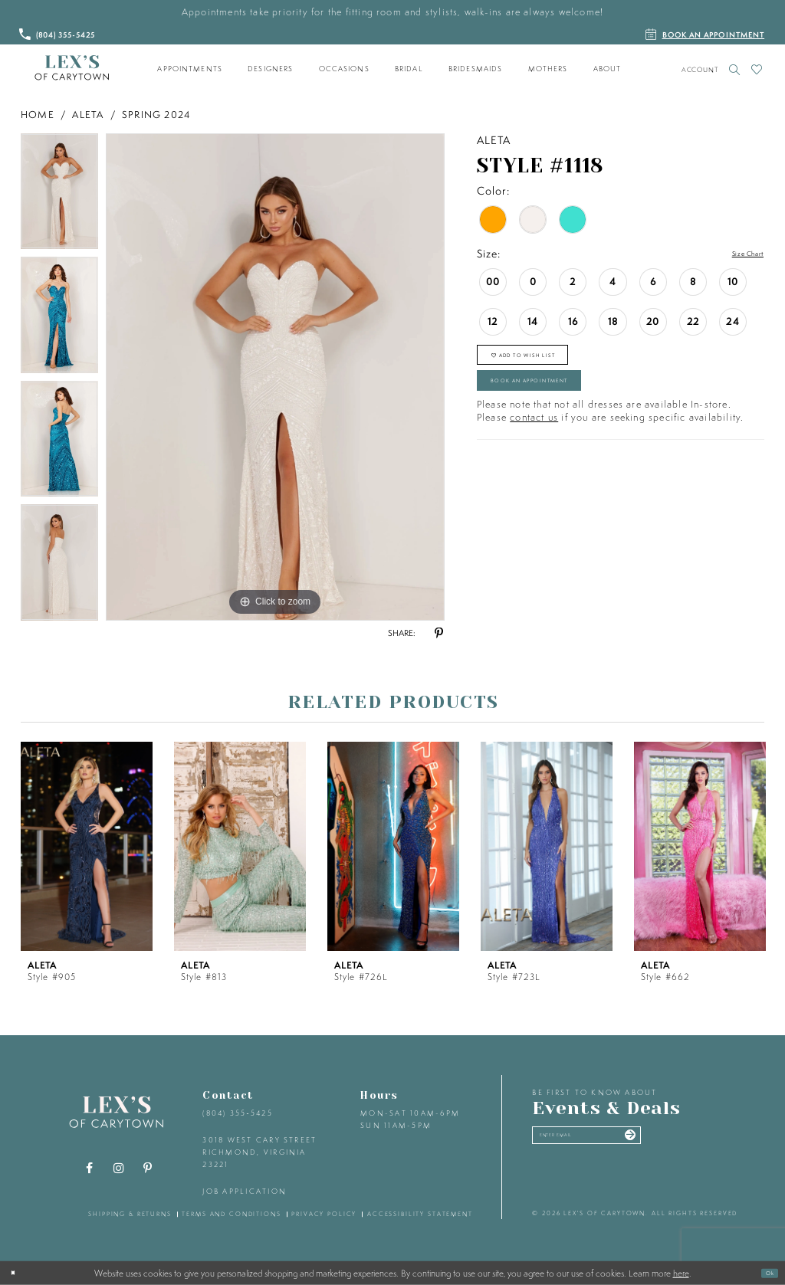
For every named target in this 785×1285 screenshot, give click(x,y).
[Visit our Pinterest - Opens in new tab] (148, 1168)
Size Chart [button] (737, 254)
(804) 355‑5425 (237, 1113)
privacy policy (323, 1214)
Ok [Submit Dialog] (764, 1272)
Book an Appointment (567, 407)
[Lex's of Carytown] (71, 68)
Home (37, 114)
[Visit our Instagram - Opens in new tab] (119, 1168)
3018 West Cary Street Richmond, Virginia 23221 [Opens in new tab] (259, 1152)
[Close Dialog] (17, 1273)
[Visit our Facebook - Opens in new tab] (90, 1168)
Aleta (87, 114)
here (681, 1273)
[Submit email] (700, 1142)
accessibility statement (420, 1214)
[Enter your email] (625, 1141)
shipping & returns (130, 1214)
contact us (534, 450)
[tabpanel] (59, 195)
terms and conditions (231, 1214)
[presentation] (87, 846)
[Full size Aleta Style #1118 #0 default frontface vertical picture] (275, 377)
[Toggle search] (735, 69)
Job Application (244, 1191)
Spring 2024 (156, 114)
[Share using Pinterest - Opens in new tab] (438, 634)
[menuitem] (190, 69)
